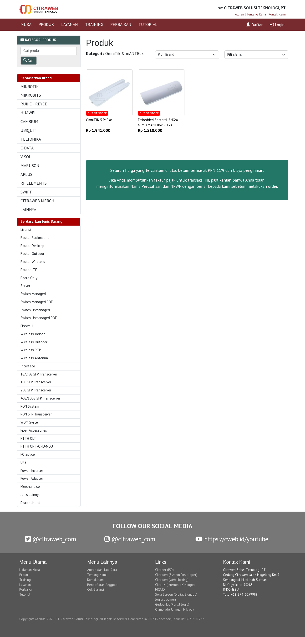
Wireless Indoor (32, 334)
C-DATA (27, 148)
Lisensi (25, 229)
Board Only (28, 278)
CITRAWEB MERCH (37, 200)
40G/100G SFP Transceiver (40, 398)
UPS (23, 462)
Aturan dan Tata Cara (102, 570)
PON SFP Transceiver (36, 414)
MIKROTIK (29, 86)
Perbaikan (26, 589)
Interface (27, 366)
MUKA (25, 24)
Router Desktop (32, 245)
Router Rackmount (34, 237)
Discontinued (30, 502)
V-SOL (25, 156)
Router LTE (28, 269)
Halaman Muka (29, 570)
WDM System (30, 422)
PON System (29, 406)
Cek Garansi (95, 589)
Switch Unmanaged (35, 310)
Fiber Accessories (33, 430)
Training (25, 580)
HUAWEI (28, 112)
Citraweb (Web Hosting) (171, 580)
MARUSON (29, 165)
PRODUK (46, 24)
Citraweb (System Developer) (176, 575)
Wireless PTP (30, 350)
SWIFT (26, 192)
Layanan (25, 585)
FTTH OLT (28, 438)
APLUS (26, 174)
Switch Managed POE (36, 302)
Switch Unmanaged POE (38, 318)
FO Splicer (28, 454)
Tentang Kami (256, 14)
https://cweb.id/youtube (231, 539)
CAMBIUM (29, 121)
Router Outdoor (32, 253)
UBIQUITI (29, 130)
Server (25, 285)
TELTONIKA (30, 139)
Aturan (239, 14)
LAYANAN (69, 24)
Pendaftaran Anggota (102, 585)
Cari (28, 60)
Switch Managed (33, 293)
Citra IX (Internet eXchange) (175, 585)
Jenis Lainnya (30, 494)
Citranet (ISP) (164, 570)
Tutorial (24, 594)
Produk (24, 575)
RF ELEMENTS (33, 183)
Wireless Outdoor (33, 342)
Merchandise (30, 486)
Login (277, 24)
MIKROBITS (30, 95)
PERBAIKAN (120, 24)
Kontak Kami (277, 14)
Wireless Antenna (34, 358)
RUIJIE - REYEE (33, 104)
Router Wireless (32, 261)
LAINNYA (28, 209)
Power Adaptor (31, 478)
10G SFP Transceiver (35, 382)
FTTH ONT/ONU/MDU (36, 446)
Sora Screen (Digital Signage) (176, 594)
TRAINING (94, 24)
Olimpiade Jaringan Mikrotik (174, 609)
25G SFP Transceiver (35, 390)
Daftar (254, 24)
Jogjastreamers (166, 599)
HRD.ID (160, 589)
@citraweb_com (50, 539)
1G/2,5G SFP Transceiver (38, 374)
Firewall (26, 326)
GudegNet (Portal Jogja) (172, 604)
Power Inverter (31, 470)
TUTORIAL (147, 24)
